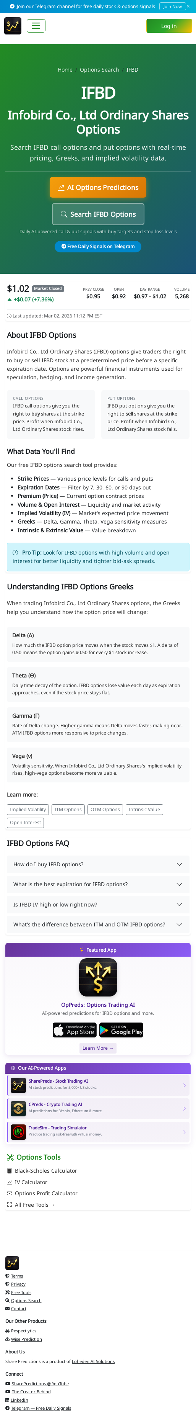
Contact (15, 1308)
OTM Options (105, 809)
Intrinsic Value (144, 809)
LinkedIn (16, 1400)
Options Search (99, 69)
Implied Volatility (28, 809)
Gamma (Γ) (25, 715)
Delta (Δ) (23, 635)
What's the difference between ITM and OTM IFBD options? (89, 924)
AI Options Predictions (98, 187)
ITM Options (68, 809)
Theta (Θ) (24, 675)
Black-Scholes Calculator (42, 1170)
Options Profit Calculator (42, 1193)
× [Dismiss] (188, 6)
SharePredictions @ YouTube (37, 1383)
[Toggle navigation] (36, 26)
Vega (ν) (22, 755)
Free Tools (18, 1292)
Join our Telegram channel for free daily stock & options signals (98, 6)
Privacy (15, 1284)
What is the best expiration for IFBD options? (70, 884)
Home (65, 69)
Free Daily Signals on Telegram (98, 246)
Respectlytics (20, 1331)
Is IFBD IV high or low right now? (55, 904)
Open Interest (25, 822)
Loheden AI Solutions (93, 1361)
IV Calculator (27, 1182)
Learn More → (98, 1048)
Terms (14, 1276)
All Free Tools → (31, 1204)
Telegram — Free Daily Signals (38, 1408)
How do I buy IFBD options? (48, 864)
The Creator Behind (28, 1391)
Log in (169, 25)
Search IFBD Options (98, 214)
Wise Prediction (23, 1339)
